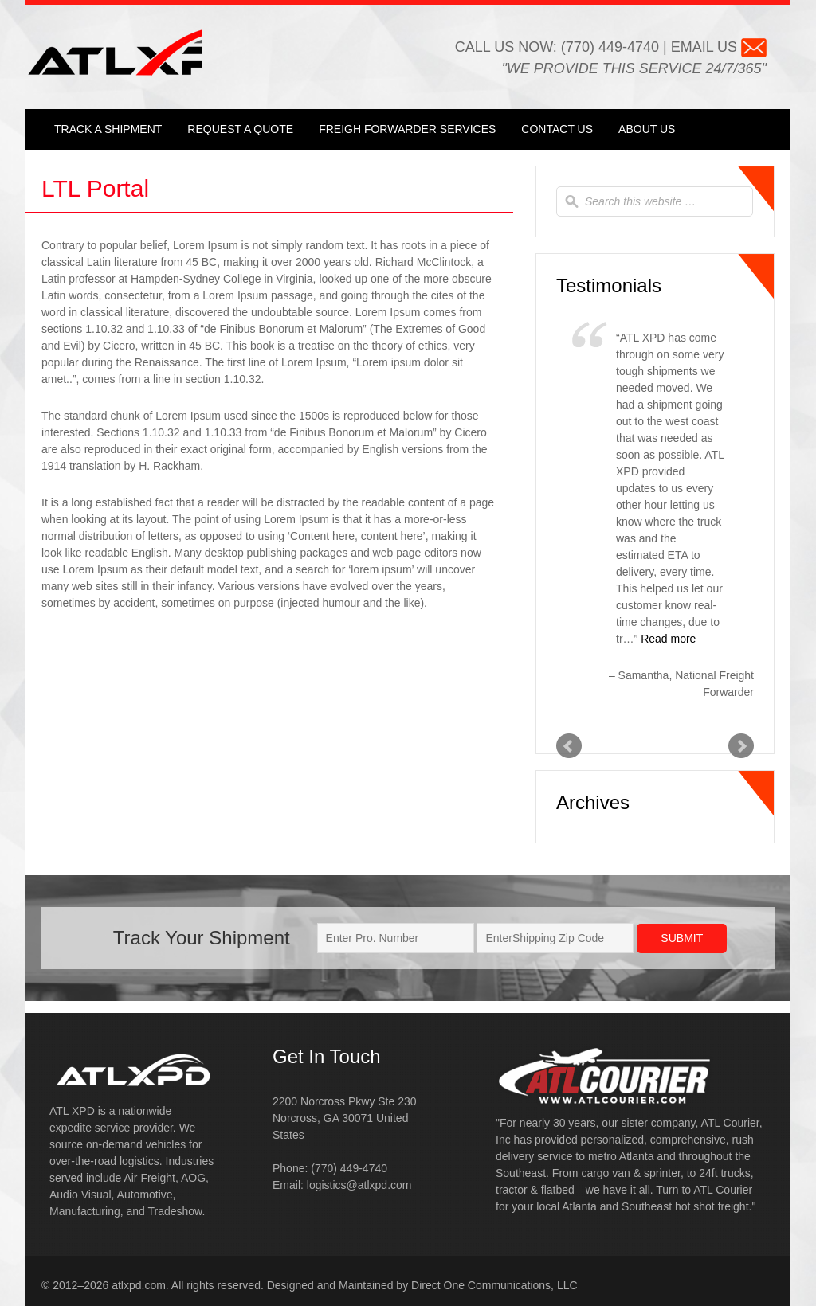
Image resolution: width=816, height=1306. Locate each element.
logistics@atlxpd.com (359, 1185)
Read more (668, 638)
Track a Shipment (108, 129)
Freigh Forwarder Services (407, 129)
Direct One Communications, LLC (494, 1285)
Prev (569, 746)
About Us (646, 129)
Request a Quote (240, 129)
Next (741, 746)
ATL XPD (145, 51)
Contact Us (557, 129)
